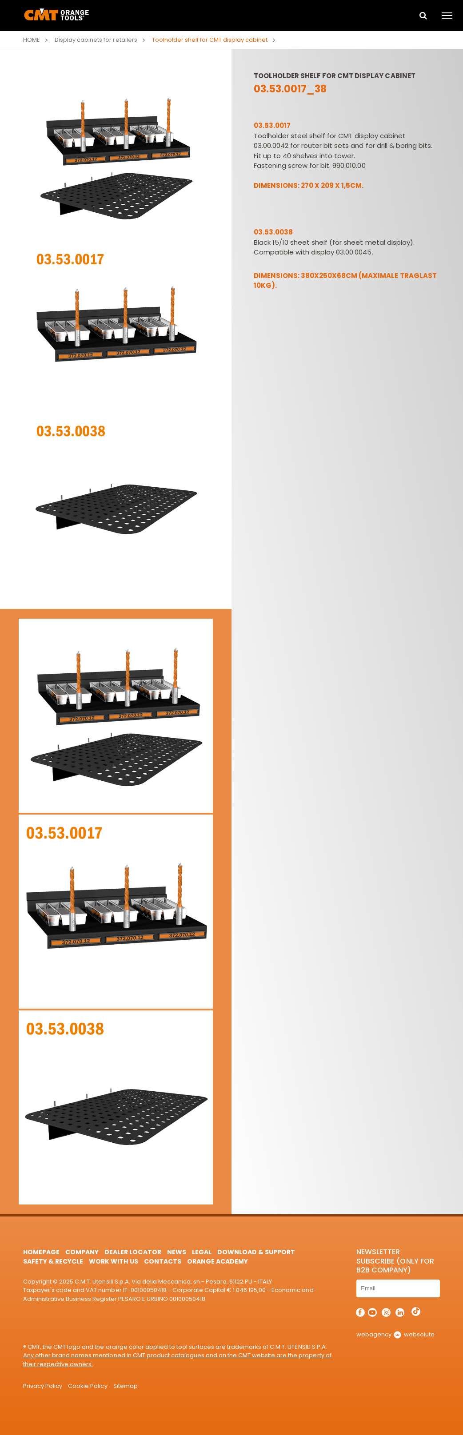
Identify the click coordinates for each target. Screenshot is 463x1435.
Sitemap (125, 1386)
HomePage (41, 1252)
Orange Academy (217, 1261)
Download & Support (256, 1252)
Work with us (113, 1261)
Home (31, 40)
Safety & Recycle (53, 1261)
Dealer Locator (132, 1252)
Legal (202, 1252)
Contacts (162, 1261)
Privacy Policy (42, 1386)
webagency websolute (395, 1334)
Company (82, 1252)
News (176, 1252)
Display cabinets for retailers (96, 40)
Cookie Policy (87, 1386)
